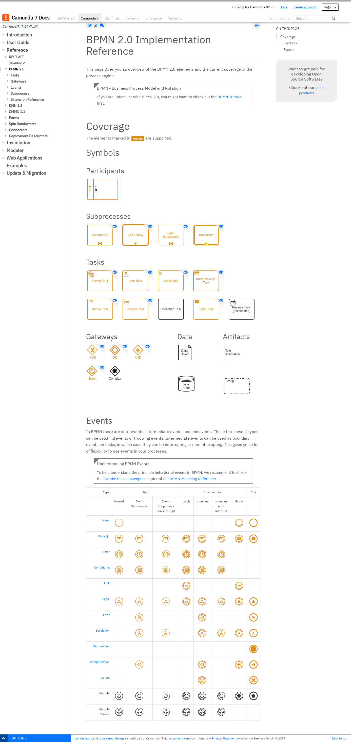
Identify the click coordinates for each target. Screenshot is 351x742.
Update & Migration (26, 173)
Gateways (18, 81)
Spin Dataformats (22, 124)
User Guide (18, 42)
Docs (283, 7)
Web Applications (24, 158)
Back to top (339, 738)
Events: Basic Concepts (123, 478)
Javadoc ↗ (17, 63)
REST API (16, 57)
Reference (17, 50)
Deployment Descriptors (28, 136)
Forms (14, 117)
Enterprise (153, 18)
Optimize (112, 18)
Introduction (19, 35)
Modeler (15, 150)
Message (103, 536)
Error (106, 615)
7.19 (24, 26)
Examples (17, 165)
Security (174, 18)
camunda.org (83, 738)
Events (16, 87)
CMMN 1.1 (17, 111)
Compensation (100, 662)
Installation (18, 143)
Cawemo (132, 18)
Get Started (65, 18)
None (106, 520)
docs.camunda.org (111, 738)
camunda (178, 738)
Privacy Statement (224, 738)
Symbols (290, 43)
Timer (106, 552)
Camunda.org (278, 18)
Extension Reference (27, 99)
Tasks (15, 75)
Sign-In (330, 7)
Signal (106, 599)
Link (107, 583)
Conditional (102, 567)
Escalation (103, 630)
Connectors (18, 130)
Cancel (105, 677)
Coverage (287, 36)
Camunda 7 (90, 18)
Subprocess (20, 93)
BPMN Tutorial (230, 96)
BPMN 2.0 (16, 69)
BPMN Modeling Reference (193, 478)
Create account (304, 7)
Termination (101, 646)
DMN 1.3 (15, 105)
